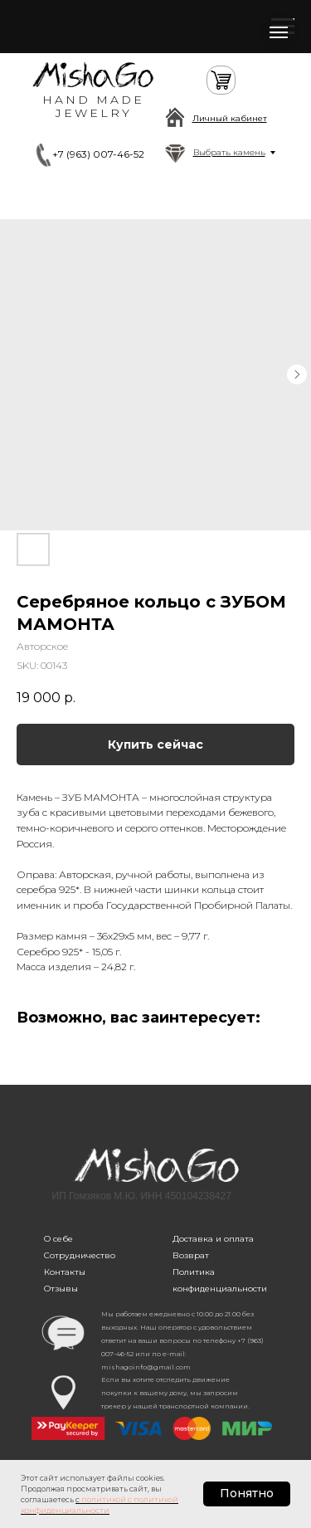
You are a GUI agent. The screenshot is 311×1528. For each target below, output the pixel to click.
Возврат (191, 1255)
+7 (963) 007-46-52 (98, 154)
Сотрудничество (79, 1255)
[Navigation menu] (279, 32)
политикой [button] (103, 1499)
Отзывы (61, 1288)
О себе (58, 1238)
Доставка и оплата (213, 1238)
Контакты (64, 1272)
